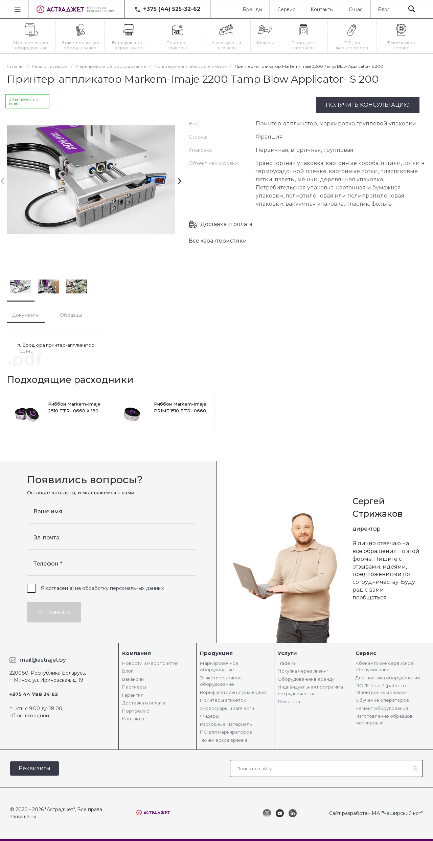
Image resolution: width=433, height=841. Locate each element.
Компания (136, 653)
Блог (383, 9)
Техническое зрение (224, 740)
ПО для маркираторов (226, 732)
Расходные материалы (226, 724)
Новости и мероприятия (150, 663)
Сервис (286, 9)
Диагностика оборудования (388, 677)
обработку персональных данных (123, 588)
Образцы (71, 315)
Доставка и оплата (226, 224)
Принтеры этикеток (223, 700)
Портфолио (136, 711)
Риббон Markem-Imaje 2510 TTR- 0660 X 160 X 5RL (75, 410)
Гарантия (132, 695)
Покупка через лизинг (303, 671)
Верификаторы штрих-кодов (233, 692)
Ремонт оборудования (382, 708)
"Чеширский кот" (402, 813)
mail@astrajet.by (43, 660)
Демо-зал (289, 701)
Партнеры (134, 687)
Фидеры (209, 716)
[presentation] (2, 180)
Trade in (286, 663)
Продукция (216, 653)
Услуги (287, 653)
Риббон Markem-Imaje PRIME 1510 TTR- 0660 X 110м (180, 410)
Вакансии (133, 679)
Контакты (322, 9)
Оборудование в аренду (306, 679)
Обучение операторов (382, 700)
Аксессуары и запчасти (227, 708)
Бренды (252, 9)
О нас (356, 9)
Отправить (54, 612)
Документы (26, 315)
